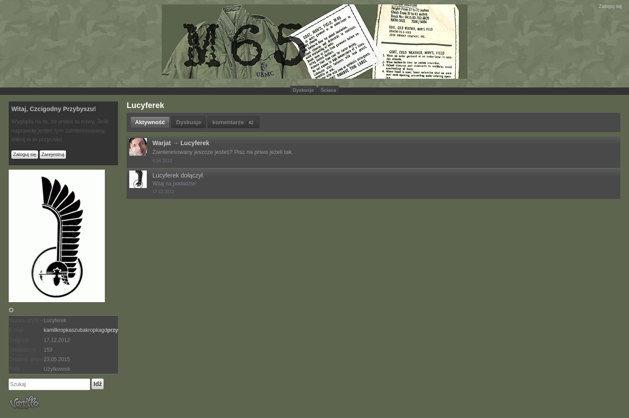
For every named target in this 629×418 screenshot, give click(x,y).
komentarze (233, 122)
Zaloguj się (610, 6)
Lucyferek (194, 142)
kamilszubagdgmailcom (100, 330)
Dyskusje (303, 90)
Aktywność (150, 122)
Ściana (328, 90)
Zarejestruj (52, 154)
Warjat (161, 142)
